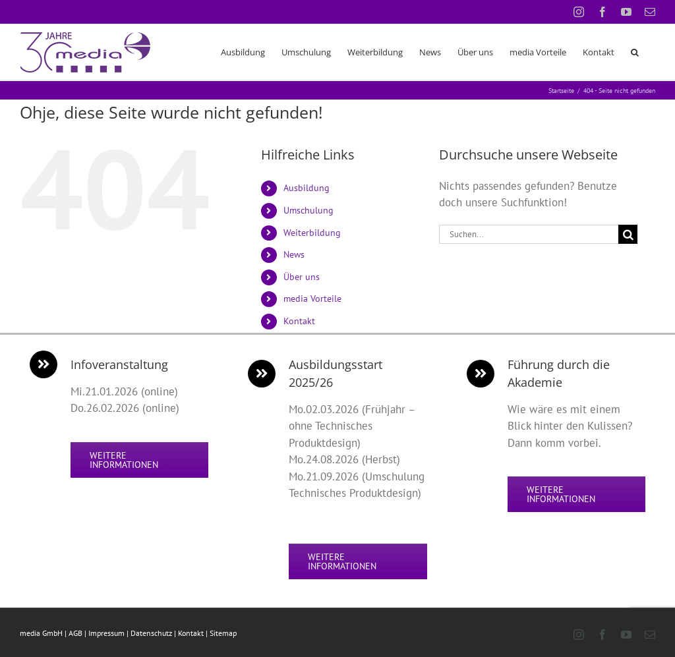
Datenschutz (151, 633)
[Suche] (627, 234)
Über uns (301, 277)
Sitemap (223, 633)
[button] (635, 52)
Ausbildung (306, 188)
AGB (75, 633)
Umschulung (308, 210)
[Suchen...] (528, 234)
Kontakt (299, 321)
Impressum (106, 633)
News (294, 254)
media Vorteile (312, 298)
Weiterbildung (312, 233)
